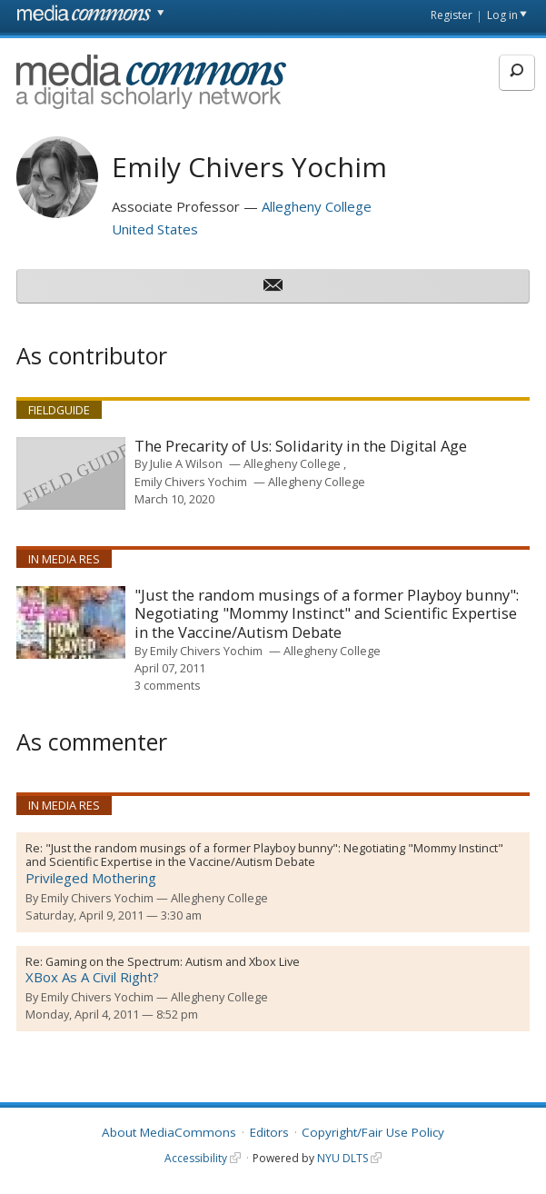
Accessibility (195, 1158)
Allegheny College (317, 206)
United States (155, 229)
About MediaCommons (169, 1132)
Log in (502, 15)
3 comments (167, 685)
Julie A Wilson (186, 463)
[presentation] (70, 473)
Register (451, 15)
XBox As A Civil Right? (92, 977)
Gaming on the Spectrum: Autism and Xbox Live (172, 961)
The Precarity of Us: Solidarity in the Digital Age (300, 446)
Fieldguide (59, 410)
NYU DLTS (342, 1158)
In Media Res (64, 559)
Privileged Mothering (90, 878)
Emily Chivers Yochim (190, 481)
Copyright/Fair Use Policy (373, 1132)
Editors (269, 1132)
